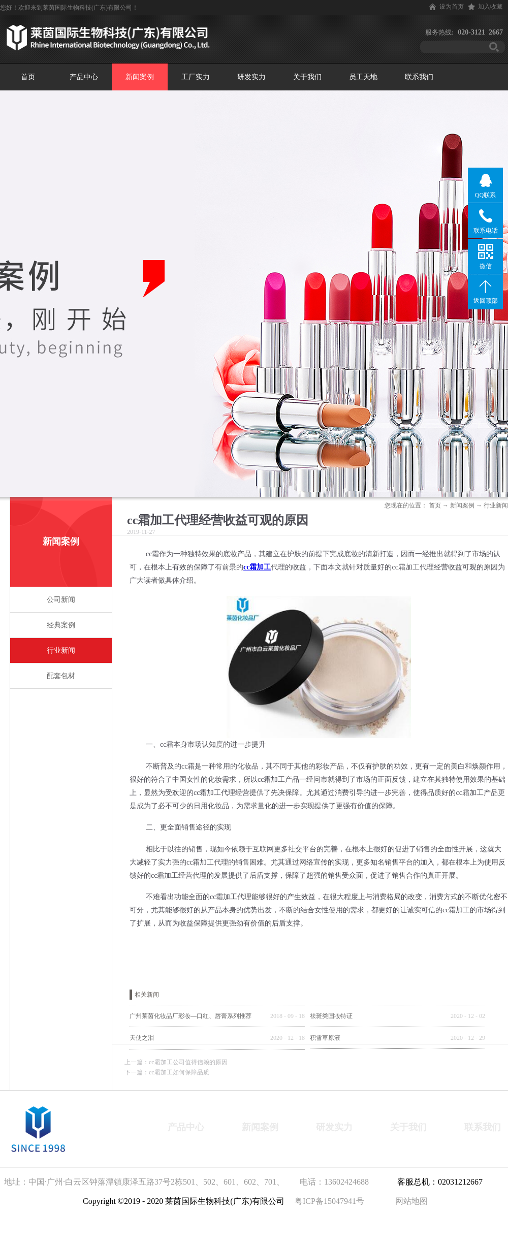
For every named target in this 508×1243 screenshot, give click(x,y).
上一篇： (176, 1062)
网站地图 (409, 1201)
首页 (28, 77)
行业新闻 (496, 505)
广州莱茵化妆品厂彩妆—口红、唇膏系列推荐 (190, 1015)
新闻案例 (462, 505)
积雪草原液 (325, 1037)
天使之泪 (142, 1037)
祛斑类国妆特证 (331, 1015)
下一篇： (166, 1072)
